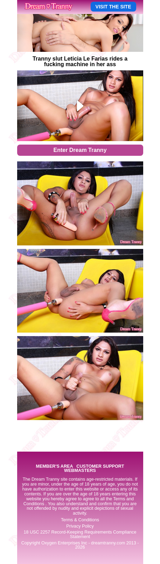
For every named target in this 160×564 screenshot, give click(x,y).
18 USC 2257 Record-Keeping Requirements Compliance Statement (79, 534)
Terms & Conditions (80, 519)
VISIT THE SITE (113, 6)
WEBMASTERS (80, 470)
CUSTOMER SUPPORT (100, 466)
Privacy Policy (79, 526)
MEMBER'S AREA (54, 466)
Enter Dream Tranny (79, 150)
